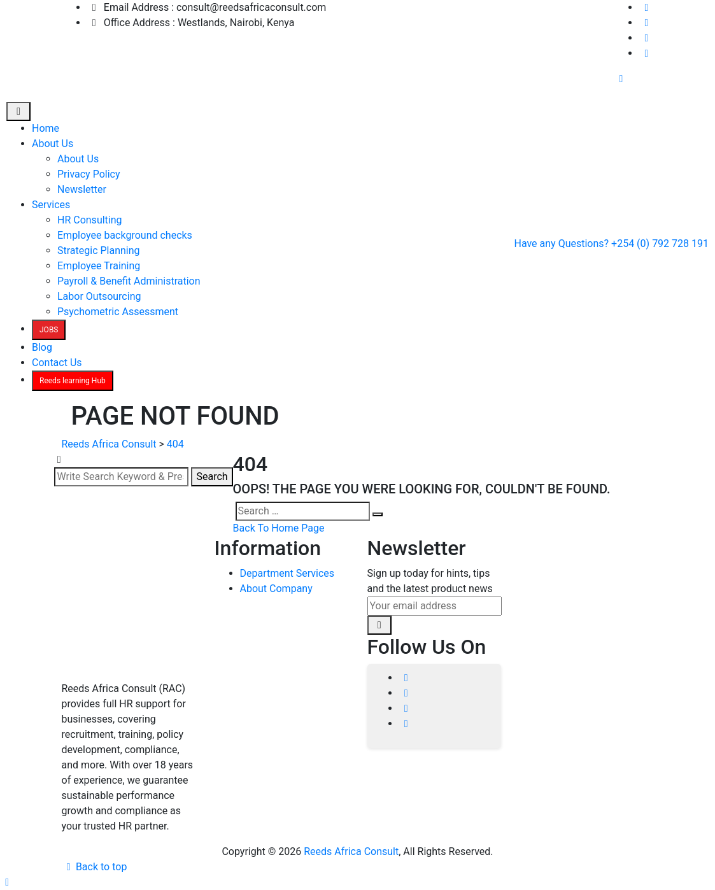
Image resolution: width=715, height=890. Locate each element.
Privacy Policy (88, 174)
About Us (52, 144)
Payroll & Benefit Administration (129, 281)
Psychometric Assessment (117, 312)
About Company (276, 589)
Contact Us (57, 363)
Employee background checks (124, 235)
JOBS (48, 329)
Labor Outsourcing (99, 296)
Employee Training (98, 266)
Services (51, 205)
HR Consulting (89, 220)
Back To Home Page (279, 528)
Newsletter (81, 189)
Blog (42, 347)
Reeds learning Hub (72, 380)
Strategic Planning (98, 250)
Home (45, 128)
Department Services (287, 573)
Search (211, 476)
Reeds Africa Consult (351, 851)
